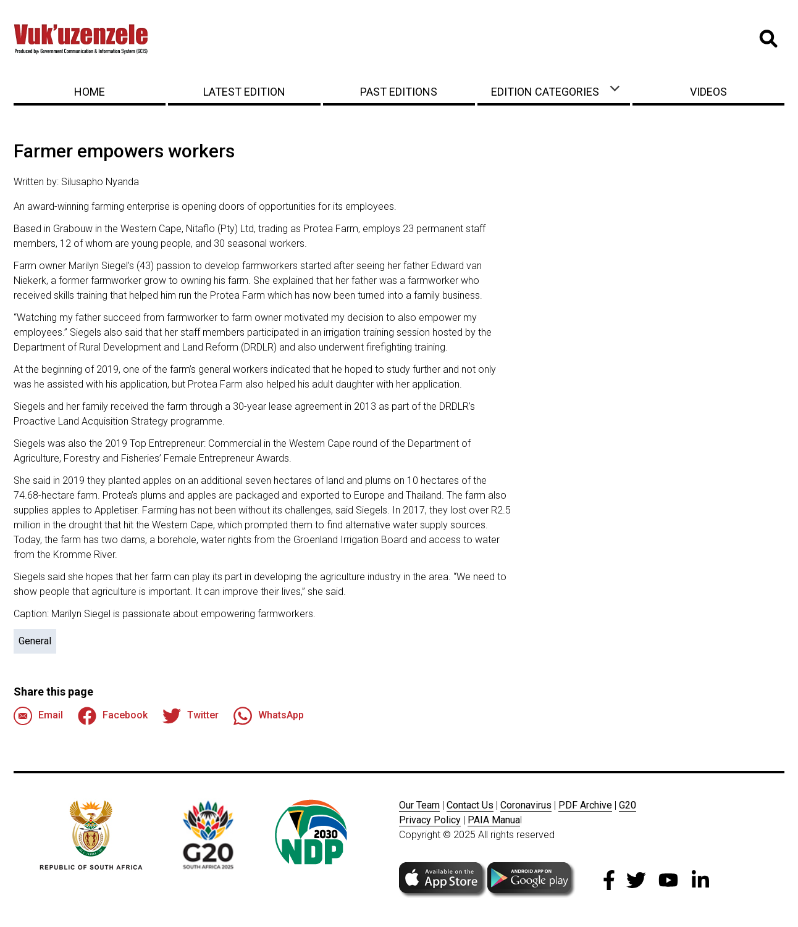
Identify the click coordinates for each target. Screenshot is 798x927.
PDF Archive (585, 805)
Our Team (419, 805)
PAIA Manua (494, 820)
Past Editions (398, 91)
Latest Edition (244, 91)
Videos (708, 91)
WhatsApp (268, 715)
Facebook (113, 716)
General (35, 641)
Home (89, 91)
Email (38, 716)
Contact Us (470, 805)
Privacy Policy (430, 820)
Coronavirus (526, 805)
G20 (627, 805)
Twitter (190, 716)
